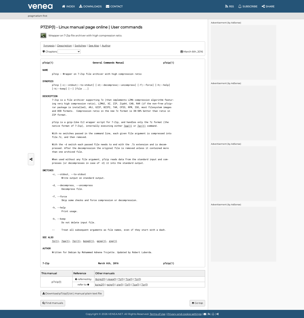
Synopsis (48, 45)
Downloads (90, 6)
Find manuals (52, 303)
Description (64, 45)
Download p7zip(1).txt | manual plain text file (72, 293)
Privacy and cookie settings (184, 313)
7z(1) (55, 240)
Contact (114, 6)
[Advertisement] (243, 52)
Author (106, 45)
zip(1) (113, 240)
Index (68, 6)
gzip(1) (101, 240)
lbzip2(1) (100, 279)
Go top (197, 303)
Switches (80, 45)
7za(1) (128, 125)
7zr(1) (141, 125)
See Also (94, 45)
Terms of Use (157, 313)
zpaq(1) (111, 279)
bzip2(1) (88, 240)
